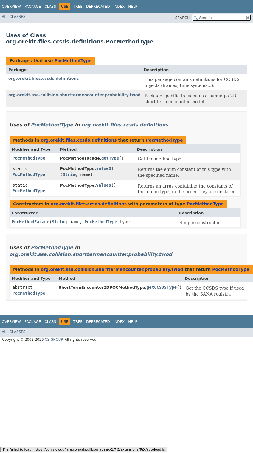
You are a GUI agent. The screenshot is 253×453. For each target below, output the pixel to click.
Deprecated (98, 6)
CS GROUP (53, 340)
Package (32, 6)
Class (50, 6)
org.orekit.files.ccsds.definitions (43, 78)
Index (119, 6)
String (70, 174)
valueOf (105, 168)
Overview (11, 6)
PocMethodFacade (30, 221)
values (103, 185)
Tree (78, 6)
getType (110, 158)
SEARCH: (183, 18)
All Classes (13, 17)
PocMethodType (72, 60)
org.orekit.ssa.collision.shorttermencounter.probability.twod (74, 95)
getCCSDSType (162, 287)
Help (132, 6)
